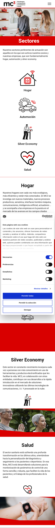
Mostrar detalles (41, 289)
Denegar (27, 310)
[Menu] (49, 4)
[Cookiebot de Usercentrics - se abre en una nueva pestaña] (42, 216)
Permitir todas (27, 296)
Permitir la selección (27, 303)
